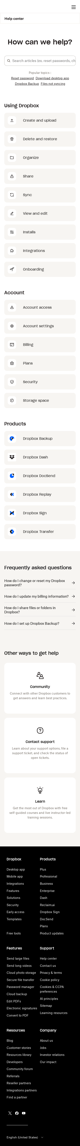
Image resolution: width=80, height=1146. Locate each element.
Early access (15, 912)
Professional (48, 876)
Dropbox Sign (35, 513)
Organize (31, 157)
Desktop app (16, 869)
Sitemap (46, 1005)
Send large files (18, 958)
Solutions (13, 898)
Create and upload (39, 120)
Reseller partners (19, 1083)
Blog (10, 1040)
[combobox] (44, 61)
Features (13, 891)
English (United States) (25, 1137)
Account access (37, 307)
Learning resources (53, 1013)
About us (46, 1040)
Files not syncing (53, 83)
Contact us (48, 965)
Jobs (43, 1048)
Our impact (48, 1062)
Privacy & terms (51, 972)
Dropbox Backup (27, 83)
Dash (43, 898)
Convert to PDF (18, 1015)
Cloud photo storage (21, 972)
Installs (29, 232)
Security (30, 382)
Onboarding (33, 269)
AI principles (49, 998)
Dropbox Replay (37, 494)
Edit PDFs (14, 1001)
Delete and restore (40, 139)
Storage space (36, 400)
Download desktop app (52, 78)
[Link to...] (40, 583)
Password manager (20, 987)
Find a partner (17, 1097)
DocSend (46, 919)
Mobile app (15, 876)
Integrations (34, 251)
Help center (14, 19)
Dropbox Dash (35, 457)
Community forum (20, 1069)
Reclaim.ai (47, 905)
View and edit (35, 213)
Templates (14, 919)
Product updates (52, 933)
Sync (27, 195)
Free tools (14, 933)
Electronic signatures (22, 1008)
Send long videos (19, 965)
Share (28, 176)
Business (46, 883)
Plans (28, 363)
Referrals (13, 1076)
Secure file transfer (20, 980)
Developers (15, 1062)
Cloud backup (17, 994)
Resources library (19, 1055)
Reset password (22, 78)
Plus (43, 869)
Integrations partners (22, 1090)
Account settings (38, 326)
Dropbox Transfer (38, 532)
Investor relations (52, 1055)
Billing (28, 345)
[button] (8, 60)
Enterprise (47, 891)
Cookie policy (49, 980)
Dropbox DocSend (39, 476)
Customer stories (19, 1048)
